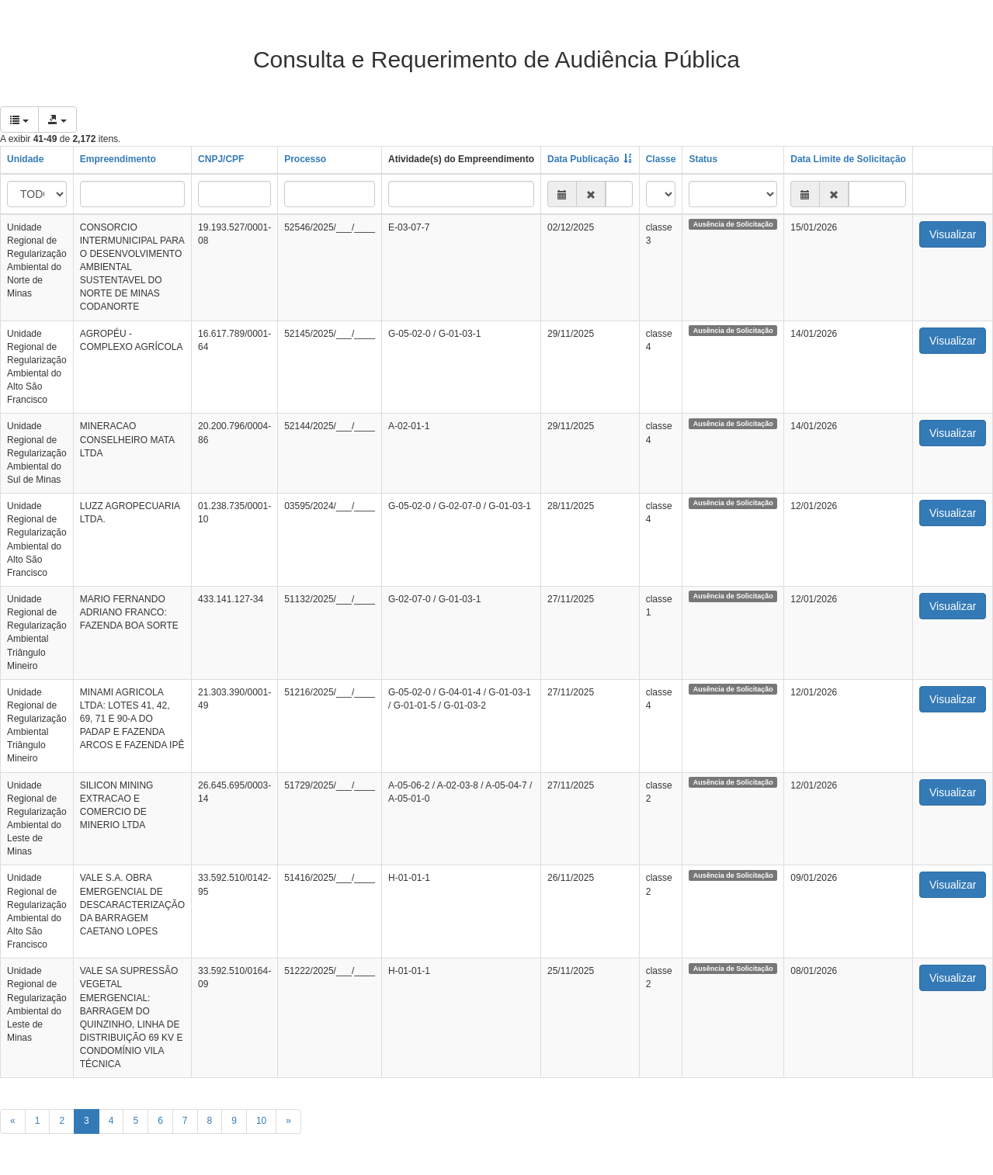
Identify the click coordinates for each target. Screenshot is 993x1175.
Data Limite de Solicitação (848, 159)
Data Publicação (583, 159)
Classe (661, 159)
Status (703, 159)
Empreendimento (118, 159)
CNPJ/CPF (221, 159)
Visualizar (952, 234)
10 (261, 1120)
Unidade (25, 159)
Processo (305, 159)
